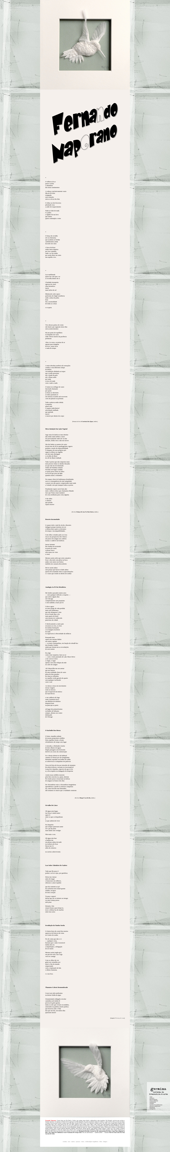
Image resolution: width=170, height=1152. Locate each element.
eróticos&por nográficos (91, 1141)
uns (69, 1141)
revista (65, 1141)
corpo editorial (153, 1019)
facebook (152, 1025)
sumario (151, 1016)
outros (73, 1141)
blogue (105, 1141)
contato (151, 1021)
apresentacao (153, 1017)
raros (82, 1141)
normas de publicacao (155, 1023)
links (101, 1141)
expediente (152, 1020)
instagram (152, 1027)
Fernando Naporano (50, 1120)
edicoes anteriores (154, 1024)
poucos (78, 1141)
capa (150, 1015)
